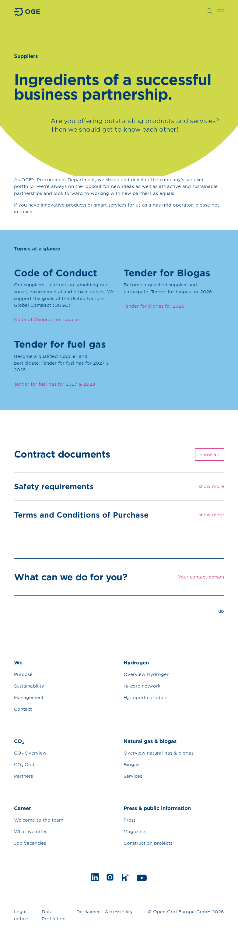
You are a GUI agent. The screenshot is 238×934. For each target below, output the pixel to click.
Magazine (134, 831)
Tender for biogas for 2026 (154, 306)
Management (29, 697)
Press (129, 820)
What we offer (30, 831)
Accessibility (119, 911)
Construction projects (148, 843)
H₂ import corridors (145, 697)
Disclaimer (88, 911)
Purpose (23, 674)
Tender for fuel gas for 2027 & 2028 (54, 384)
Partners (23, 776)
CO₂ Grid (24, 764)
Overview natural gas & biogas (159, 752)
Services (133, 776)
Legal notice (21, 915)
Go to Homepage (27, 12)
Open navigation (220, 11)
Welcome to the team (38, 820)
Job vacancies (30, 843)
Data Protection (53, 915)
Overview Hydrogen (147, 674)
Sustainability (29, 685)
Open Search (209, 11)
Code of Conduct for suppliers (48, 319)
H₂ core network (142, 685)
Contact (23, 709)
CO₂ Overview (30, 752)
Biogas (131, 764)
